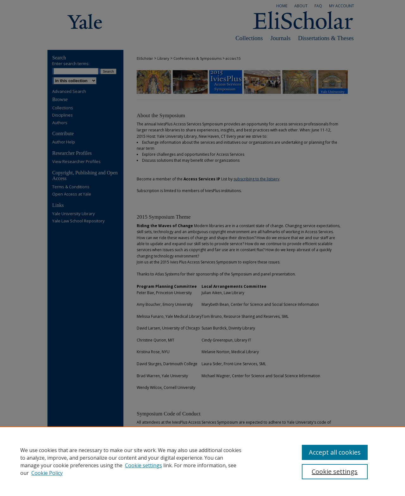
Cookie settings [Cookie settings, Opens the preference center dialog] (335, 471)
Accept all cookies (335, 452)
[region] (202, 461)
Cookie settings (143, 465)
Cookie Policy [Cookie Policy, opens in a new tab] (47, 472)
